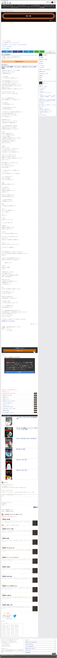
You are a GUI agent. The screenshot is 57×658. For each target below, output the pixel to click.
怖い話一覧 (28, 650)
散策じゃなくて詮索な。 (47, 86)
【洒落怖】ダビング (9, 509)
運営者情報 (28, 652)
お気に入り (15, 7)
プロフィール (9, 618)
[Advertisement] (28, 30)
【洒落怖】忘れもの (9, 511)
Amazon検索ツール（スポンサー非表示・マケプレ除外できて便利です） (14, 44)
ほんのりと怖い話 (22, 5)
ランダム (28, 656)
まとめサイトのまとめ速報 (6, 46)
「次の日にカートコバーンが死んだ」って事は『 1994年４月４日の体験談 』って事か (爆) (47, 95)
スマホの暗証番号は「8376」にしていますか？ (10, 42)
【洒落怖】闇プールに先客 (6, 395)
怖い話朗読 (42, 7)
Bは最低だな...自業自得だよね (47, 108)
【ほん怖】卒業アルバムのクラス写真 (8, 408)
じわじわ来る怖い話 (35, 5)
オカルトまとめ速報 (5, 48)
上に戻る (53, 653)
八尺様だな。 (47, 89)
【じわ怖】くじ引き (5, 404)
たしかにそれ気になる (47, 114)
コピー (50, 51)
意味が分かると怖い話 (49, 5)
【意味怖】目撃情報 (5, 410)
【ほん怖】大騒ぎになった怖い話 (8, 412)
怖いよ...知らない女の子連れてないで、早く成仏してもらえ (47, 105)
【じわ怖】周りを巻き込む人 (7, 402)
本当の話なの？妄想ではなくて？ (47, 111)
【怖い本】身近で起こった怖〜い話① (8, 393)
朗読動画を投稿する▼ (19, 61)
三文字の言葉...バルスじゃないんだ (47, 92)
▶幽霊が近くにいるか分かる (8, 320)
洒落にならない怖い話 (8, 5)
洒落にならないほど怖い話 (31, 642)
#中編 (3, 354)
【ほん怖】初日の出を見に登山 (7, 406)
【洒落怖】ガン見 (5, 397)
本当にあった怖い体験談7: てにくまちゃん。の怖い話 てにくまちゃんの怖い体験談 (19, 67)
